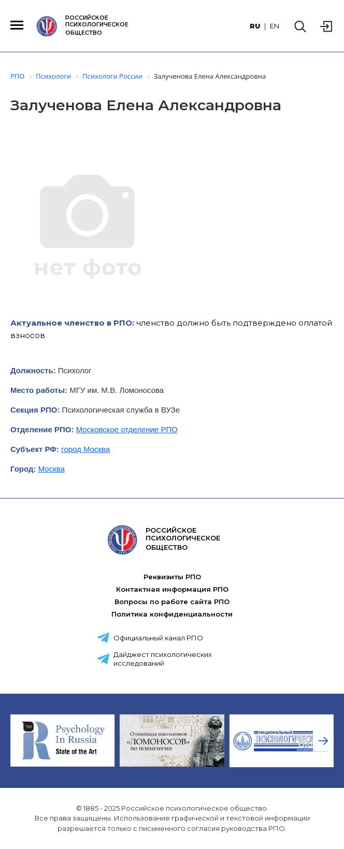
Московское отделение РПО (127, 429)
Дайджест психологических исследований (162, 658)
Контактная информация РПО (172, 589)
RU (255, 26)
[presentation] (323, 740)
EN (274, 26)
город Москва (85, 449)
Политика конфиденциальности (172, 614)
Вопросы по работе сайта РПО (172, 601)
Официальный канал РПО (158, 638)
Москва (51, 468)
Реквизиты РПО (172, 577)
